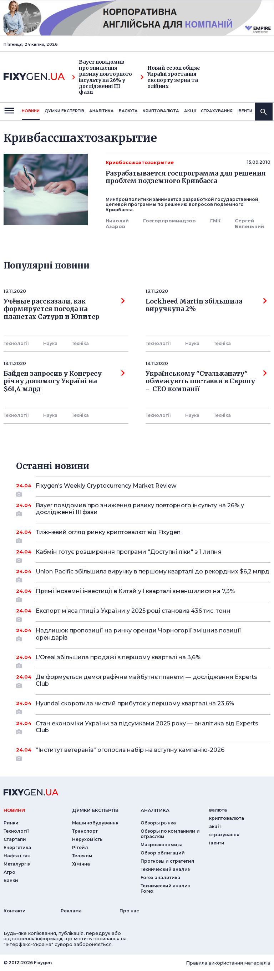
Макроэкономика (162, 844)
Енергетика (17, 847)
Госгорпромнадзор (169, 220)
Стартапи (15, 839)
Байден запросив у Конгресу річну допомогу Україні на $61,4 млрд (64, 381)
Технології (16, 343)
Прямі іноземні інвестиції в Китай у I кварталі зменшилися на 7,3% (143, 594)
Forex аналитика (160, 877)
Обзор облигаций (163, 853)
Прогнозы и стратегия (167, 861)
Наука (50, 343)
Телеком (82, 855)
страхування (217, 110)
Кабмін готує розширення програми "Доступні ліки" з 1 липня (143, 554)
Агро (9, 872)
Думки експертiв (64, 110)
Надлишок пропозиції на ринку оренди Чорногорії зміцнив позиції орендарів (143, 634)
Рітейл (80, 847)
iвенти (245, 110)
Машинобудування (95, 822)
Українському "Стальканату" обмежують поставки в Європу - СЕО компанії (206, 381)
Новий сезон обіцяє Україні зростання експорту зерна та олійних (170, 77)
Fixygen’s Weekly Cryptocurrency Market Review (143, 488)
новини (31, 110)
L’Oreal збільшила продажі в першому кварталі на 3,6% (143, 660)
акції (190, 110)
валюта (128, 110)
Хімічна (81, 864)
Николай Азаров (117, 223)
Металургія (17, 864)
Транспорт (85, 831)
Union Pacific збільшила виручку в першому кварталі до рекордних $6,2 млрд (152, 574)
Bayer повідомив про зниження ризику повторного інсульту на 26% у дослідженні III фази (102, 77)
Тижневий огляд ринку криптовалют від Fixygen (143, 535)
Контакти (15, 910)
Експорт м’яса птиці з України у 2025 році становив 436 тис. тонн (143, 613)
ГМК (215, 220)
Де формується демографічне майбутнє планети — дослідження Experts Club (146, 681)
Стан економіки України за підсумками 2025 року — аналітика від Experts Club (147, 727)
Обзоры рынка (158, 822)
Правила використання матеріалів (228, 963)
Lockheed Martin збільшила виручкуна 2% (206, 305)
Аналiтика (101, 110)
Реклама (71, 910)
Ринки (11, 822)
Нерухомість (87, 839)
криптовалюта (161, 110)
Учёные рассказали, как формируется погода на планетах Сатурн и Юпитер (64, 309)
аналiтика (155, 810)
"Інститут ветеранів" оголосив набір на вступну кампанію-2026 (143, 752)
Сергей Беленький (249, 223)
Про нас (129, 910)
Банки (11, 880)
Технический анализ (165, 869)
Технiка (80, 343)
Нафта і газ (17, 855)
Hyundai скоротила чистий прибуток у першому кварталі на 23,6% (143, 706)
